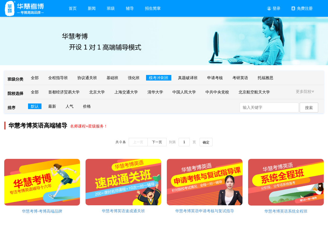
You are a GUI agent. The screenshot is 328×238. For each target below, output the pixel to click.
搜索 (309, 107)
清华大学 (155, 92)
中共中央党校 (217, 92)
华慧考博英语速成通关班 (123, 211)
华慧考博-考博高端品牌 (42, 211)
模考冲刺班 (158, 78)
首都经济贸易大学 (64, 92)
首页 (73, 8)
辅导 (130, 8)
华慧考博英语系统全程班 (286, 211)
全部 (35, 78)
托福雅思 (265, 78)
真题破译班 (188, 78)
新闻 (92, 8)
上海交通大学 (126, 92)
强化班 (134, 78)
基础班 (112, 78)
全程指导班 (58, 78)
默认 (35, 106)
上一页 (138, 142)
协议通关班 (87, 78)
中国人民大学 (184, 92)
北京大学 (97, 92)
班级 (111, 8)
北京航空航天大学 (254, 92)
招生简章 (153, 8)
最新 (52, 106)
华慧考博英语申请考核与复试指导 (204, 211)
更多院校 (305, 91)
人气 (69, 106)
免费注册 (302, 8)
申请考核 (215, 78)
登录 (273, 8)
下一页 (157, 142)
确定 (206, 142)
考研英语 (240, 78)
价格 (87, 106)
